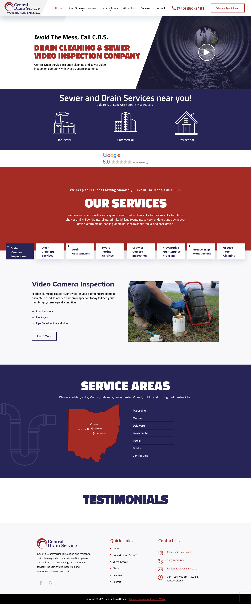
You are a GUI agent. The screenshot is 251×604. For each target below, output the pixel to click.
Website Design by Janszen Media (147, 599)
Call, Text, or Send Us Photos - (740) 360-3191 (126, 104)
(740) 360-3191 (188, 8)
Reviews (145, 8)
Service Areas (109, 8)
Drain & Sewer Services (82, 8)
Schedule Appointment (178, 552)
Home (58, 8)
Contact (160, 8)
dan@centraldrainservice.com (182, 568)
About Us (128, 8)
